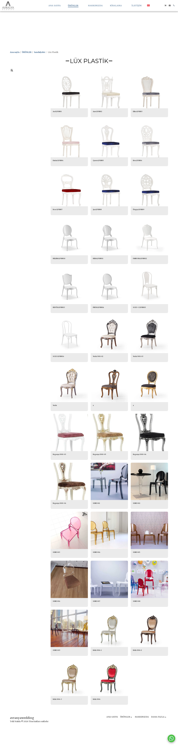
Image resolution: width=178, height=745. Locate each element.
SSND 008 (137, 616)
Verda (55, 417)
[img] (69, 96)
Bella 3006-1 (99, 665)
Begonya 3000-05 (101, 467)
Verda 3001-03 (140, 367)
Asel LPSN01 (59, 119)
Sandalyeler (39, 52)
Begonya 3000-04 (141, 467)
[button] (117, 5)
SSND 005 (137, 566)
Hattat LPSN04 (60, 169)
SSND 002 (137, 516)
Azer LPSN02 (99, 119)
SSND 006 (57, 616)
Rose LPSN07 (59, 218)
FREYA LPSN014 (100, 318)
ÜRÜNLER (26, 52)
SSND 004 (97, 566)
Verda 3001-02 (100, 367)
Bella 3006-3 (59, 715)
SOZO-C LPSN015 (141, 318)
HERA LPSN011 (100, 268)
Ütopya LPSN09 (140, 218)
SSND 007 (97, 616)
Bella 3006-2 (139, 665)
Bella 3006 (98, 715)
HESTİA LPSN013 (61, 318)
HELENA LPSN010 (61, 268)
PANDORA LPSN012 (142, 268)
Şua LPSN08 (99, 218)
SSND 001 (97, 516)
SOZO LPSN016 (60, 367)
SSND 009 (57, 665)
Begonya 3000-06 (61, 516)
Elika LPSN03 (139, 119)
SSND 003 (57, 566)
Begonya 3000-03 (61, 467)
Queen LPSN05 (100, 169)
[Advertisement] (83, 19)
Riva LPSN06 (139, 169)
